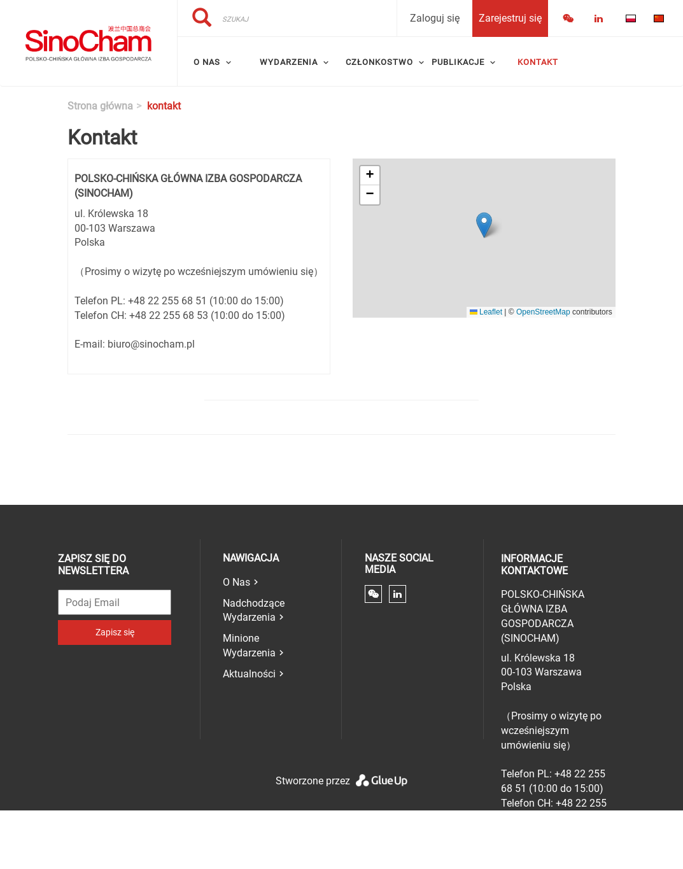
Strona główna (100, 106)
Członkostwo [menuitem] (379, 62)
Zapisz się (114, 632)
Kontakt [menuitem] (538, 62)
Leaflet (486, 311)
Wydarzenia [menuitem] (289, 62)
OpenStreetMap (543, 311)
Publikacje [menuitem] (458, 62)
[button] (484, 225)
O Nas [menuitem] (207, 62)
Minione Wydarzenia (249, 645)
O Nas (236, 582)
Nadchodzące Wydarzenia (254, 610)
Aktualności (249, 674)
